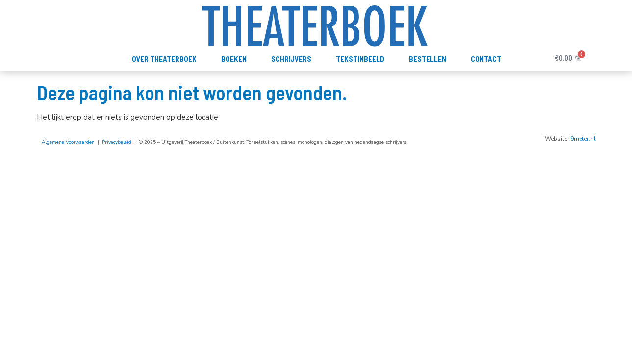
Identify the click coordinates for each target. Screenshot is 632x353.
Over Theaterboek (164, 58)
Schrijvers (291, 58)
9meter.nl (583, 139)
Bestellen (427, 58)
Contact (486, 58)
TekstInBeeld (360, 58)
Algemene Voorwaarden (68, 142)
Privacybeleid (116, 142)
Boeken (234, 58)
